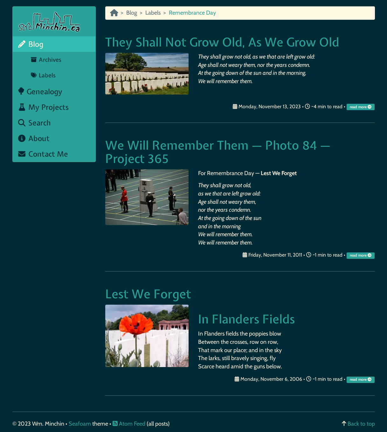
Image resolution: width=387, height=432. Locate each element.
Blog (30, 44)
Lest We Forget (148, 294)
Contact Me (42, 154)
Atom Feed (129, 423)
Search (34, 123)
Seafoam (80, 423)
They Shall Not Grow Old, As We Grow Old (222, 42)
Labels (43, 75)
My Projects (43, 107)
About (33, 138)
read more (361, 107)
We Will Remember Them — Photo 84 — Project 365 (217, 152)
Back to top (361, 423)
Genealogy (39, 91)
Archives (46, 60)
